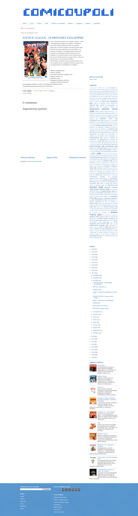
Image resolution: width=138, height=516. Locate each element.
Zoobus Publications (95, 237)
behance (70, 23)
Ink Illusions (101, 210)
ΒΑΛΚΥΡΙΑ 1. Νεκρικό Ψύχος (101, 308)
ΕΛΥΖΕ (111, 122)
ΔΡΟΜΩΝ (102, 105)
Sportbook (109, 230)
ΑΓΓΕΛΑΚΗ (92, 89)
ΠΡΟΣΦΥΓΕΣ (96, 303)
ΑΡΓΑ (102, 96)
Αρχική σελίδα (52, 157)
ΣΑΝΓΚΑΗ (108, 168)
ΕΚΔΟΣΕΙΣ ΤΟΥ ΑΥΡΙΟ (102, 113)
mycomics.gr (57, 509)
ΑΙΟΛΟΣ (113, 91)
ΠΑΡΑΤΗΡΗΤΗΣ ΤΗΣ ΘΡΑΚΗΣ (108, 159)
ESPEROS (112, 201)
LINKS (22, 508)
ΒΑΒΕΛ (105, 98)
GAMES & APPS (112, 205)
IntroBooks (104, 212)
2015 (93, 339)
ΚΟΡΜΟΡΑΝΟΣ (103, 139)
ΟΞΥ (93, 153)
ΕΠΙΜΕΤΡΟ (92, 127)
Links (46, 23)
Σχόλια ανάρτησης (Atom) (35, 161)
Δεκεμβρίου (96, 275)
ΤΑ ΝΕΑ (99, 173)
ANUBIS (29, 93)
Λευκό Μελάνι (93, 142)
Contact (39, 23)
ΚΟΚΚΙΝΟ (112, 137)
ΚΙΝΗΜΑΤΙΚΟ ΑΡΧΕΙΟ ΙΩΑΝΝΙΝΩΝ (106, 136)
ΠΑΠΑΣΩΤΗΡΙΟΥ (113, 157)
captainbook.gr (114, 193)
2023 (93, 257)
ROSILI (91, 228)
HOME (22, 496)
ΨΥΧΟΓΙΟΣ (93, 183)
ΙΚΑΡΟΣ (115, 130)
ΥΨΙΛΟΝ (113, 175)
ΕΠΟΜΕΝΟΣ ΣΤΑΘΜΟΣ (103, 127)
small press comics (59, 512)
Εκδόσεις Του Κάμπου (101, 115)
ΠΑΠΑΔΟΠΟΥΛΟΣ (95, 157)
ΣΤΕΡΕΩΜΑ (99, 171)
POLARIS (103, 223)
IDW (115, 208)
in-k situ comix (93, 210)
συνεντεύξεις (92, 173)
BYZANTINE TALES (102, 193)
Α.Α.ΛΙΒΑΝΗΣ (111, 87)
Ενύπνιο (114, 125)
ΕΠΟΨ (113, 127)
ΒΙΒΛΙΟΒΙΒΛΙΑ (112, 98)
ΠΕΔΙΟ (114, 161)
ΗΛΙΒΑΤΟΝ (111, 129)
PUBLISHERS (112, 225)
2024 (93, 254)
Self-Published (106, 229)
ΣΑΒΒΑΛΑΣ (100, 168)
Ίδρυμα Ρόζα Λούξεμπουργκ (104, 130)
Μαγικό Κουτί (100, 144)
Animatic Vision (100, 185)
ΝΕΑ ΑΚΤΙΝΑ (103, 150)
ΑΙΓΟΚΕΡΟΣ (106, 91)
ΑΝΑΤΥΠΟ (100, 94)
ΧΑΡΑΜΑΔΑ (105, 180)
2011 (93, 349)
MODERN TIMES (94, 217)
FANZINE (100, 203)
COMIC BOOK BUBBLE (102, 196)
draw (106, 201)
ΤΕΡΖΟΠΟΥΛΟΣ (109, 173)
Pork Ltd (112, 223)
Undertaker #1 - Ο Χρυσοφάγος (106, 412)
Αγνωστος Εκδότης (111, 89)
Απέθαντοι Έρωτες (102, 434)
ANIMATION (111, 185)
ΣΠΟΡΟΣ (92, 171)
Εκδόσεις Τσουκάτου (112, 115)
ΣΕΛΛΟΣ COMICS (94, 169)
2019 (93, 267)
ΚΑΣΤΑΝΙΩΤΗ (93, 134)
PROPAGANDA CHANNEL (97, 225)
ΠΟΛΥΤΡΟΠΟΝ (105, 164)
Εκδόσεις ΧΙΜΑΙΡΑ (106, 117)
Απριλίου (95, 325)
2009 (93, 355)
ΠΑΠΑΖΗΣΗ (105, 157)
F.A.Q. (32, 23)
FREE (97, 205)
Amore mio (100, 387)
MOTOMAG (106, 216)
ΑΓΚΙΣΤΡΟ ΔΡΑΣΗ (101, 89)
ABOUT (22, 499)
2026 (93, 249)
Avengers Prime (97, 289)
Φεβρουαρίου (97, 330)
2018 (93, 270)
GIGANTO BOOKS (109, 207)
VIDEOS (113, 234)
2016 (93, 336)
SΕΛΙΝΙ (97, 229)
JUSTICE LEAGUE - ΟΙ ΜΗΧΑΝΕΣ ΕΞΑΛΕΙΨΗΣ (53, 37)
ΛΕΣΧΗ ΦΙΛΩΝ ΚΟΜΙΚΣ (110, 141)
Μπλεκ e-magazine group (61, 499)
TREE (97, 234)
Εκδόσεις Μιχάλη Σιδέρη (101, 111)
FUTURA (103, 205)
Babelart (104, 191)
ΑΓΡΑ (91, 91)
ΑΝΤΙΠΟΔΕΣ (107, 94)
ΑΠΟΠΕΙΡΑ (114, 94)
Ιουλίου (95, 317)
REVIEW (113, 227)
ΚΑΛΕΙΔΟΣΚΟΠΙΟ (103, 132)
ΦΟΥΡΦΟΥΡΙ (113, 178)
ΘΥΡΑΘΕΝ (92, 130)
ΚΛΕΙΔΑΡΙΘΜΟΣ (94, 137)
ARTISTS (98, 191)
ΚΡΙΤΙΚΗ (113, 139)
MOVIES (113, 216)
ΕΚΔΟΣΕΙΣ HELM (106, 118)
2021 (93, 262)
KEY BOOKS (106, 215)
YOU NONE (106, 235)
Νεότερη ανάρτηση (28, 157)
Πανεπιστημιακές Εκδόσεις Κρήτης (108, 155)
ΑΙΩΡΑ (91, 93)
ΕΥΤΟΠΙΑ (92, 129)
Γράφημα (95, 103)
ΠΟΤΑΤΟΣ (92, 166)
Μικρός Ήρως (93, 148)
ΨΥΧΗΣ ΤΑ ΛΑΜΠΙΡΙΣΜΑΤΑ (108, 181)
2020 (93, 265)
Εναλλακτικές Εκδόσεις (99, 123)
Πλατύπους (113, 162)
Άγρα (95, 91)
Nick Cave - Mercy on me (100, 287)
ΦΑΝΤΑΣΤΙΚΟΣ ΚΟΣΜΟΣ (97, 176)
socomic (97, 230)
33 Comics (99, 87)
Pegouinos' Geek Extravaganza (101, 222)
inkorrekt (108, 210)
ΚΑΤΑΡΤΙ (102, 134)
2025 (93, 252)
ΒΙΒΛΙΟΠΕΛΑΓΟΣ (106, 100)
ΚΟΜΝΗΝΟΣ (93, 139)
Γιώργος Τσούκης (94, 101)
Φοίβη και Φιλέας (102, 376)
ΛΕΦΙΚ (99, 142)
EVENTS (92, 203)
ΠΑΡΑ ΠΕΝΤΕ (94, 159)
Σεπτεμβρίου (96, 311)
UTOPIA (106, 234)
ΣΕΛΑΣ (114, 168)
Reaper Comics (93, 227)
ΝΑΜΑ (96, 149)
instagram (79, 23)
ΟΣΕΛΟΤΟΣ (104, 153)
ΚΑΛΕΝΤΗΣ (113, 132)
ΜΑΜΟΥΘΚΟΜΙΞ (95, 146)
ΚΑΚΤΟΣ (94, 132)
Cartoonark (93, 194)
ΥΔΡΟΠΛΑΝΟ (106, 175)
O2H (114, 218)
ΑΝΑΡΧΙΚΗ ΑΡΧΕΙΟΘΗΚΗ (110, 93)
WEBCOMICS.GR (95, 235)
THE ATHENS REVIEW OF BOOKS (105, 232)
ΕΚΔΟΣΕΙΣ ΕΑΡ (94, 107)
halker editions (99, 208)
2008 (93, 357)
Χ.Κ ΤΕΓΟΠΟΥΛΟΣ (96, 180)
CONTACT (23, 501)
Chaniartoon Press (102, 194)
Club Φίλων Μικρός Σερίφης (61, 502)
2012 (93, 347)
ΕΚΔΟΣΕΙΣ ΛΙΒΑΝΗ (109, 107)
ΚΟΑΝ (105, 137)
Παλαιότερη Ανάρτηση (77, 157)
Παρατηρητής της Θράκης (95, 161)
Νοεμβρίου (96, 278)
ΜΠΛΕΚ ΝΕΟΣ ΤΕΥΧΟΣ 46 (100, 305)
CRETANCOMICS (111, 200)
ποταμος (114, 164)
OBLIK (91, 220)
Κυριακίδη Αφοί (93, 141)
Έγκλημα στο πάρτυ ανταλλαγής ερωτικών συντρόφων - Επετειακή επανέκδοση (106, 399)
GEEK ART (99, 206)
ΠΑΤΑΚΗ (106, 161)
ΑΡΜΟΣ (99, 98)
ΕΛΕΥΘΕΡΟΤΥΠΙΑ (95, 120)
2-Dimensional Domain (60, 497)
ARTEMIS (92, 191)
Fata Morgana (107, 203)
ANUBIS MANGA (99, 189)
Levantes (114, 215)
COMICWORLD (99, 200)
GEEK (91, 207)
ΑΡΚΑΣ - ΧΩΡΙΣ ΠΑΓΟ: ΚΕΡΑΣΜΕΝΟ (103, 300)
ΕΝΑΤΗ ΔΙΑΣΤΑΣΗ (102, 125)
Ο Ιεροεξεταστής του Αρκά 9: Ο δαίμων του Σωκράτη (105, 470)
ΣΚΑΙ (105, 169)
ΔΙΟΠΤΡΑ (92, 105)
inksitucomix (95, 212)
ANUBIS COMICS (111, 187)
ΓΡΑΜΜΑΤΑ (113, 101)
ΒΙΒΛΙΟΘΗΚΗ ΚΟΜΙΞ (94, 100)
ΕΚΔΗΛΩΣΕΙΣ (111, 105)
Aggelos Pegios (93, 79)
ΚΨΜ (100, 141)
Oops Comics (99, 220)
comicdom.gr (57, 504)
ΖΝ (97, 129)
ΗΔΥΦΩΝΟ (103, 129)
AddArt (108, 183)
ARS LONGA (113, 189)
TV (101, 234)
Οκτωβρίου (96, 280)
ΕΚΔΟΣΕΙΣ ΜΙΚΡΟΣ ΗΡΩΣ (103, 109)
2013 (93, 344)
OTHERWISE (114, 220)
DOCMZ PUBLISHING (95, 201)
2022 (93, 259)
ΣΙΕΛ (101, 169)
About (24, 23)
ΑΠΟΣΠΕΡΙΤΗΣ (94, 96)
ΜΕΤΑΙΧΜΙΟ (110, 146)
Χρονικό (97, 181)
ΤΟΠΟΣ (97, 175)
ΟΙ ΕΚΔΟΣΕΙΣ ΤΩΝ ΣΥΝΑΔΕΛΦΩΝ (102, 151)
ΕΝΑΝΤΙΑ (109, 123)
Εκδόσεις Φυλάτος (95, 117)
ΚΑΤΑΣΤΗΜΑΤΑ (111, 134)
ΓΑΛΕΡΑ (114, 100)
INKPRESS (114, 210)
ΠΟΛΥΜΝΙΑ (97, 164)
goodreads (97, 23)
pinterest (88, 23)
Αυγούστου (96, 314)
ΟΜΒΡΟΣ (115, 151)
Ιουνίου (95, 319)
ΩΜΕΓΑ (101, 183)
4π (105, 87)
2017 (93, 273)
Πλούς (91, 164)
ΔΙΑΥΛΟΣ (113, 103)
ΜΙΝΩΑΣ (101, 148)
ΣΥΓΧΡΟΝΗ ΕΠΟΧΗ (110, 171)
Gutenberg (92, 208)
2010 (93, 352)
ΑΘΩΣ (99, 91)
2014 (93, 341)
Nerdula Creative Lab (104, 218)
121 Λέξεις (92, 87)
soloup (103, 230)
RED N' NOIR (103, 227)
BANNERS (23, 506)
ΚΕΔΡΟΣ (92, 136)
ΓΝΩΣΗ (104, 101)
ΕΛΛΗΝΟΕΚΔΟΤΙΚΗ (102, 122)
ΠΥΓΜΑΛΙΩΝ (99, 166)
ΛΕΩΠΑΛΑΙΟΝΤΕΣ (108, 142)
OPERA (107, 220)
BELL (110, 191)
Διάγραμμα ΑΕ (104, 103)
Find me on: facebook (58, 23)
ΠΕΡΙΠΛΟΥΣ (105, 162)
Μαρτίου (95, 327)
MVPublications (93, 218)
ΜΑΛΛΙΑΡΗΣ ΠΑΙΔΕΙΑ (110, 144)
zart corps (113, 235)
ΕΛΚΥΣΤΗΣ (106, 120)
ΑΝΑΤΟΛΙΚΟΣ (93, 94)
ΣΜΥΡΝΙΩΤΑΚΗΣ (112, 169)
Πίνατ (98, 423)
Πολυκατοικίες (101, 365)
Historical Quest (108, 208)
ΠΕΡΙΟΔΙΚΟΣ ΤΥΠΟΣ (95, 162)
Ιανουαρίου (96, 333)
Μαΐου (95, 322)
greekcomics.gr (58, 507)
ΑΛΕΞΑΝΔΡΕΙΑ (98, 93)
